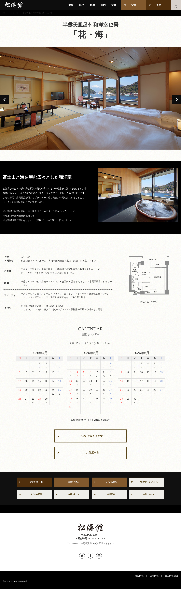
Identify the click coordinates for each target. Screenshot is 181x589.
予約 (158, 5)
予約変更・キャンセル (146, 484)
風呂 (81, 5)
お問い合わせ (73, 497)
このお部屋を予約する (92, 436)
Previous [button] (4, 99)
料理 (92, 5)
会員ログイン (147, 497)
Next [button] (176, 99)
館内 (103, 5)
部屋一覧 (14, 13)
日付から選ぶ (109, 483)
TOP (4, 13)
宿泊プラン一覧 (34, 483)
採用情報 (154, 579)
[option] (90, 98)
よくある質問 (34, 497)
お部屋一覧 (92, 453)
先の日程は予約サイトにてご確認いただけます (90, 420)
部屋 (70, 5)
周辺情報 (139, 579)
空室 (133, 5)
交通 (113, 5)
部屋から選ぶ (72, 483)
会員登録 (109, 497)
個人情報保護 (171, 579)
